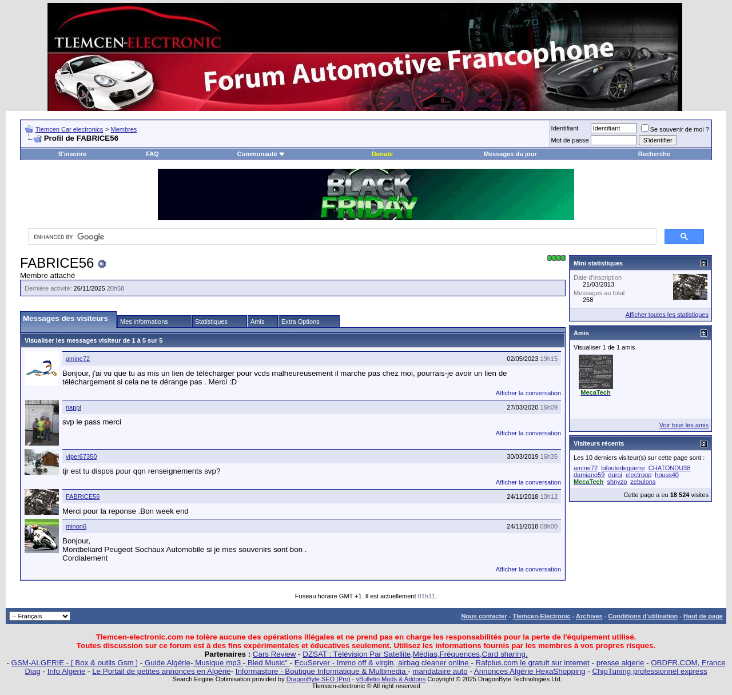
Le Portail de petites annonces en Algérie (161, 671)
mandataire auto (439, 671)
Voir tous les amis (684, 425)
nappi (73, 407)
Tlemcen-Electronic (541, 616)
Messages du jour (510, 153)
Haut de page (703, 616)
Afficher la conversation (528, 393)
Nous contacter (484, 616)
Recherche (654, 153)
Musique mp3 (217, 662)
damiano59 (589, 474)
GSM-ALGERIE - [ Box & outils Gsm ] (74, 662)
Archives (589, 616)
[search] (341, 237)
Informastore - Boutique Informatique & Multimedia (322, 671)
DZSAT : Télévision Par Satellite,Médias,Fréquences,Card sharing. (415, 654)
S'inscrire (72, 153)
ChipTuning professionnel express (649, 671)
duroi (615, 474)
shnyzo (617, 481)
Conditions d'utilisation (643, 616)
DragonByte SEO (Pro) (319, 679)
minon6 (76, 526)
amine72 (78, 358)
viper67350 (81, 456)
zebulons (642, 481)
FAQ (152, 153)
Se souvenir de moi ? (675, 129)
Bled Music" (267, 662)
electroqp (638, 474)
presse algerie (620, 662)
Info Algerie (66, 671)
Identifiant (565, 128)
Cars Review (274, 654)
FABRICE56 (83, 496)
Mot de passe (570, 140)
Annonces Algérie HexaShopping (530, 671)
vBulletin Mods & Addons (390, 679)
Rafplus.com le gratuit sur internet (533, 662)
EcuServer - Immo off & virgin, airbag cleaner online (383, 662)
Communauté (261, 153)
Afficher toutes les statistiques (667, 314)
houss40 (667, 474)
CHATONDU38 (670, 467)
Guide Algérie (166, 662)
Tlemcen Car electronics (69, 129)
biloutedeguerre (623, 467)
